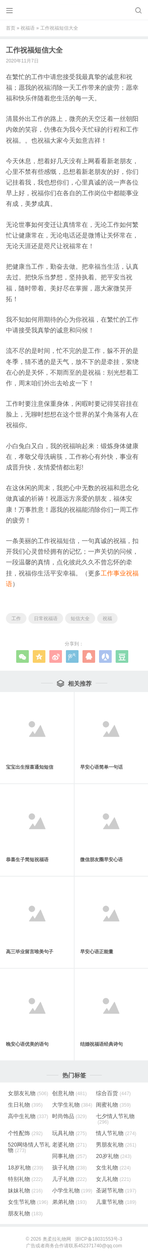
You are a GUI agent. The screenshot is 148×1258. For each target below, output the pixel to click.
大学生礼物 (72, 1104)
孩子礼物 (69, 1167)
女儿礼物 (113, 1179)
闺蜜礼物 (113, 1104)
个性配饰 (25, 1133)
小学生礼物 (72, 1190)
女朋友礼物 (28, 1093)
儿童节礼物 (116, 1202)
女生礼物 (113, 1167)
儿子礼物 (69, 1179)
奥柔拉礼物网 (57, 1239)
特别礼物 (25, 1179)
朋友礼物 (25, 1213)
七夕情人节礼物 (115, 1118)
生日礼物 (25, 1104)
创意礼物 (69, 1093)
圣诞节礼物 (116, 1190)
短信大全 (80, 618)
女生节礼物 (28, 1202)
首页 (10, 28)
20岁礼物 (113, 1156)
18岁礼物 (25, 1167)
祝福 (107, 618)
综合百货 (113, 1093)
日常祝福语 (46, 618)
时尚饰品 (69, 1116)
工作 (16, 618)
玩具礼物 (69, 1133)
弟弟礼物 (69, 1202)
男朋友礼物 (116, 1144)
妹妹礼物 (25, 1190)
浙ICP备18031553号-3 (98, 1239)
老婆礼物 (69, 1144)
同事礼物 (69, 1156)
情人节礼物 (116, 1133)
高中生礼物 (28, 1116)
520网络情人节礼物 (29, 1147)
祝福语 (28, 28)
